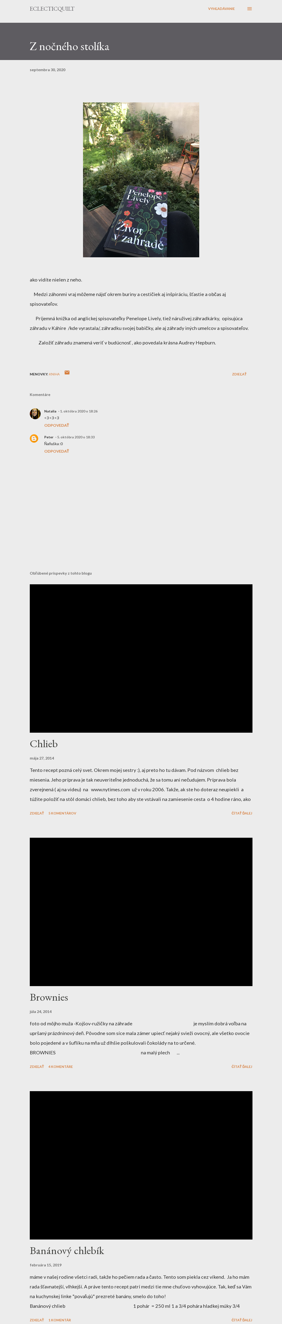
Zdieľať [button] (239, 374)
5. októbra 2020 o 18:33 (76, 437)
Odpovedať (56, 425)
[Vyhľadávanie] (221, 9)
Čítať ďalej (242, 813)
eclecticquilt (52, 8)
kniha (54, 374)
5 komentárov (62, 813)
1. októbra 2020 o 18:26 (79, 411)
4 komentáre (60, 1067)
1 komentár (59, 1320)
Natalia (50, 411)
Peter (48, 437)
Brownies (49, 997)
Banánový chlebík (67, 1250)
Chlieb (44, 743)
